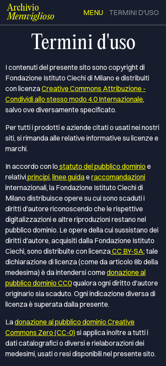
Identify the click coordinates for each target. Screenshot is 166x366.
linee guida (68, 176)
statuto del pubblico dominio (102, 166)
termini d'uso (134, 12)
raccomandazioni (118, 176)
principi (38, 176)
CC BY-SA (127, 251)
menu (93, 12)
